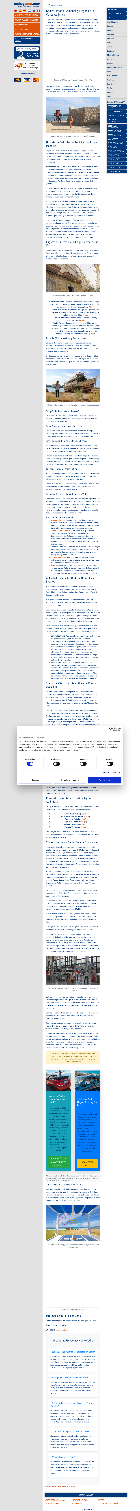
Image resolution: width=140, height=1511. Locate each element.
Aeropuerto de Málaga (55, 1500)
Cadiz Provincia (114, 14)
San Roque (111, 84)
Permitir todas (105, 780)
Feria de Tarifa (114, 171)
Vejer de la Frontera (58, 520)
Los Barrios (111, 51)
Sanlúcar (110, 80)
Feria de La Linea (115, 163)
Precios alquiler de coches (26, 20)
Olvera (109, 59)
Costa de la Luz (114, 131)
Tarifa (109, 88)
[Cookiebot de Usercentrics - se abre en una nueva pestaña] (111, 729)
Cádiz (110, 18)
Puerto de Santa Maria (59, 531)
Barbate (110, 26)
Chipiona (110, 39)
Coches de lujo (21, 29)
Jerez (53, 565)
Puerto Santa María (114, 67)
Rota (109, 72)
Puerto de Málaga (79, 1500)
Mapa (91, 307)
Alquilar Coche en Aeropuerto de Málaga (58, 1162)
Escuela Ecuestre (115, 112)
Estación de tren (52, 1503)
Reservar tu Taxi (87, 1164)
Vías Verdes (113, 139)
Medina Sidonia (113, 55)
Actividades (77, 1503)
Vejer (109, 96)
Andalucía (52, 5)
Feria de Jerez (114, 159)
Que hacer (112, 147)
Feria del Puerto (115, 167)
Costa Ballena (114, 135)
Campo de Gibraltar (116, 116)
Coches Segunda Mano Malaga (24, 40)
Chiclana (110, 34)
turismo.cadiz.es (61, 1330)
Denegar (35, 780)
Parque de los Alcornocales (114, 120)
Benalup (110, 30)
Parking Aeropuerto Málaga (27, 34)
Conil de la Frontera (58, 557)
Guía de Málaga (86, 1495)
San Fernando (112, 76)
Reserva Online (21, 25)
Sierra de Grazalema (113, 126)
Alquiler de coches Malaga (26, 15)
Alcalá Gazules (112, 22)
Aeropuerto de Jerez (114, 107)
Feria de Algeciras (116, 151)
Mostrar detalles (110, 772)
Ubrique (110, 92)
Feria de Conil (113, 155)
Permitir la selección (70, 780)
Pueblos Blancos (115, 143)
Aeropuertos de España (108, 1503)
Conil (109, 43)
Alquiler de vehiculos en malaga (63, 1486)
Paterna (110, 63)
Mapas (101, 1500)
